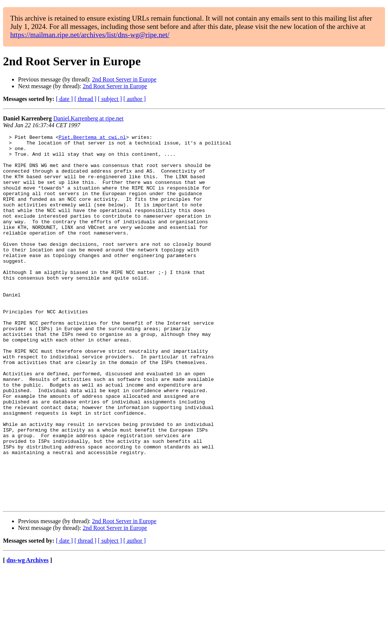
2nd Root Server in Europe (124, 79)
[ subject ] (110, 99)
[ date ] (64, 99)
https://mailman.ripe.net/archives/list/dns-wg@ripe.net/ (89, 35)
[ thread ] (85, 99)
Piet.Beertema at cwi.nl (92, 138)
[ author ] (134, 99)
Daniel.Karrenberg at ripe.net (88, 118)
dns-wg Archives (27, 634)
